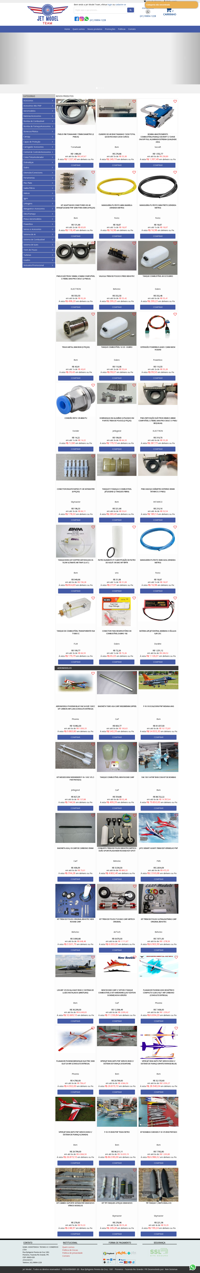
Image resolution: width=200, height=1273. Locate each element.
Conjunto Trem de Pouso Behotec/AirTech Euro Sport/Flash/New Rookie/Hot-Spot (117, 849)
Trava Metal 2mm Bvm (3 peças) (75, 347)
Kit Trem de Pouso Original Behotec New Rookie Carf (75, 920)
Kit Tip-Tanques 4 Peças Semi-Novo (117, 1203)
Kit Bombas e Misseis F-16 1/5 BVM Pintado (158, 1132)
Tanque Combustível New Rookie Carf (117, 777)
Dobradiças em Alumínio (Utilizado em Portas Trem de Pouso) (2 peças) (117, 419)
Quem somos (79, 29)
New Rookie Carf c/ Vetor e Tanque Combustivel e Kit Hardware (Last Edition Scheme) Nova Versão (117, 992)
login (110, 4)
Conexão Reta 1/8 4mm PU (75, 418)
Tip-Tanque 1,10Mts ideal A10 (158, 1203)
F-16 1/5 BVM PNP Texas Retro (117, 1132)
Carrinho (169, 14)
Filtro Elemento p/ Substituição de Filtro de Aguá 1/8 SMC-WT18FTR (117, 561)
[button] (15, 58)
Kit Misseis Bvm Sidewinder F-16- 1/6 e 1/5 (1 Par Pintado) (75, 778)
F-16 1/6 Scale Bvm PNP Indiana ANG (158, 706)
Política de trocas (70, 1250)
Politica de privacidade (72, 1253)
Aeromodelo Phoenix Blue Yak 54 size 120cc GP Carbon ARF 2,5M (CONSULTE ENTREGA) (75, 707)
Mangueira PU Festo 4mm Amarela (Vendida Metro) (117, 206)
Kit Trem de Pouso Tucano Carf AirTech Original (117, 920)
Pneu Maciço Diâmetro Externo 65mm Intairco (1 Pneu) (158, 490)
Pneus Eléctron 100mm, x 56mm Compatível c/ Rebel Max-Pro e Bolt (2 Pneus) (75, 277)
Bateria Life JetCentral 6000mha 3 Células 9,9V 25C (157, 632)
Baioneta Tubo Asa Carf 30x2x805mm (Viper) (117, 706)
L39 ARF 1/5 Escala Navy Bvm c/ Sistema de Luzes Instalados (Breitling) (75, 991)
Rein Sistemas (170, 1269)
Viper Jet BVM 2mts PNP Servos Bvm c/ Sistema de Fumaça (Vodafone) (117, 1062)
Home (67, 29)
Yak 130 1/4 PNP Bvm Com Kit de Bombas (158, 777)
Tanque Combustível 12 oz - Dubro (116, 347)
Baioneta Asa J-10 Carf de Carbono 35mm (75, 848)
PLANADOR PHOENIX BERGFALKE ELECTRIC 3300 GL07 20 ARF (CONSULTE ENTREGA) (75, 1062)
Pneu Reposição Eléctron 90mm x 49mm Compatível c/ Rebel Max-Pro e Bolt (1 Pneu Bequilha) (157, 420)
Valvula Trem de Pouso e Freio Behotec (117, 276)
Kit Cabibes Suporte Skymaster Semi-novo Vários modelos (75, 1204)
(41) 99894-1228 (148, 16)
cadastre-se (120, 4)
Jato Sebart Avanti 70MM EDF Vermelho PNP (158, 848)
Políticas (121, 29)
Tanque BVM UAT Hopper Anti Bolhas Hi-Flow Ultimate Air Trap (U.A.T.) (75, 561)
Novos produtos (94, 29)
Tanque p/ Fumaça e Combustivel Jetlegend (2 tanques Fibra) (117, 490)
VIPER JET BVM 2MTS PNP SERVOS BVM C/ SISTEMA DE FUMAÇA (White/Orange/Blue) (159, 1062)
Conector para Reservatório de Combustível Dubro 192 (116, 632)
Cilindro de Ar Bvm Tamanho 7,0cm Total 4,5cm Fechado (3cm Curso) (117, 135)
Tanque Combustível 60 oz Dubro (158, 276)
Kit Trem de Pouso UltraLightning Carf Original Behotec (158, 920)
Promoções (110, 29)
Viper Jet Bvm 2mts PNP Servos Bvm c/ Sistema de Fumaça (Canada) (75, 1133)
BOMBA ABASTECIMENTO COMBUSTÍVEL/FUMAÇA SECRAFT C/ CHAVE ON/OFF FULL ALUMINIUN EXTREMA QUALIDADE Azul (158, 138)
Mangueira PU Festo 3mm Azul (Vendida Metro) (157, 561)
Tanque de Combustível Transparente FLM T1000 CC (76, 632)
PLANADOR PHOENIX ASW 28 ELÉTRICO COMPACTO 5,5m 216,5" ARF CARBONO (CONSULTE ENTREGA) (158, 992)
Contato (132, 29)
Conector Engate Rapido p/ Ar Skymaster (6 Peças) (76, 490)
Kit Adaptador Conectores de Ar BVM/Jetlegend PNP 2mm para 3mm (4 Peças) (75, 206)
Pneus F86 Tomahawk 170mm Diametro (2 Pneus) (76, 135)
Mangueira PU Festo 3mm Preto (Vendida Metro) (158, 206)
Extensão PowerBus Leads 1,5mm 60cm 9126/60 (158, 348)
